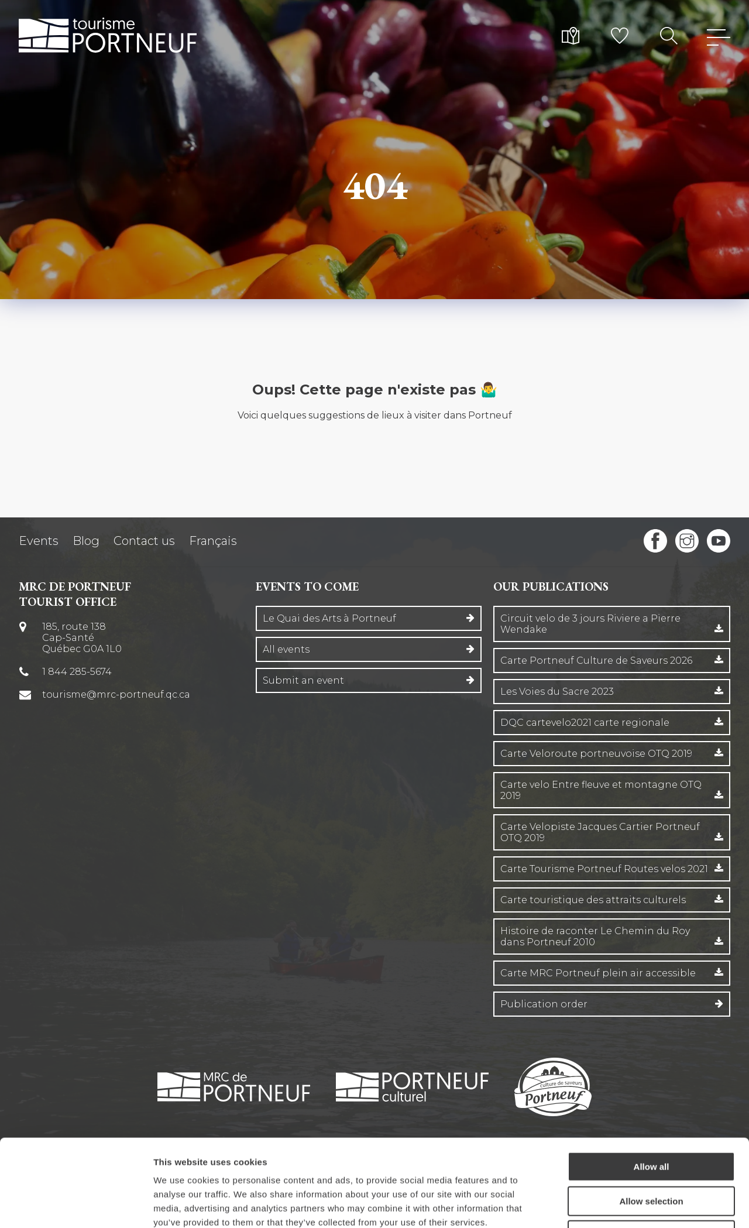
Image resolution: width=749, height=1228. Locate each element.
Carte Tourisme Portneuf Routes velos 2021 (604, 868)
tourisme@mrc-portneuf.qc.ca (116, 694)
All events (286, 649)
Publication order (543, 1004)
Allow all (651, 1085)
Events (39, 541)
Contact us (144, 541)
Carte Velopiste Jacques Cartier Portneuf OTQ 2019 (600, 832)
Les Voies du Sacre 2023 (557, 691)
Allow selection (651, 1119)
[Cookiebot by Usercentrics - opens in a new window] (76, 1205)
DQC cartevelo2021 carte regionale (584, 722)
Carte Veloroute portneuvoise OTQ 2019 (596, 753)
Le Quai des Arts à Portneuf (329, 618)
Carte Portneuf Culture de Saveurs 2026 (596, 660)
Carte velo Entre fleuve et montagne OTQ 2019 (601, 790)
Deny (651, 1153)
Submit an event (303, 680)
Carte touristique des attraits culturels (593, 899)
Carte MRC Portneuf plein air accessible (598, 973)
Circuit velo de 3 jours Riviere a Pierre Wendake (590, 624)
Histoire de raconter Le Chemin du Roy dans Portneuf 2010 (595, 936)
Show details (614, 1205)
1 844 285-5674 (77, 671)
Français (213, 541)
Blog (86, 541)
